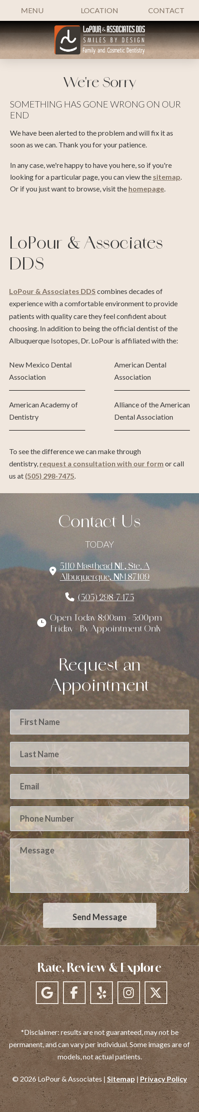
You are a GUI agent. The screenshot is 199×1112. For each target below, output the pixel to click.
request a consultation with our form (101, 463)
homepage (146, 188)
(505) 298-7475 (49, 475)
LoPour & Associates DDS (52, 291)
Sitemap (121, 1078)
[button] (32, 10)
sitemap (166, 176)
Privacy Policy (163, 1078)
